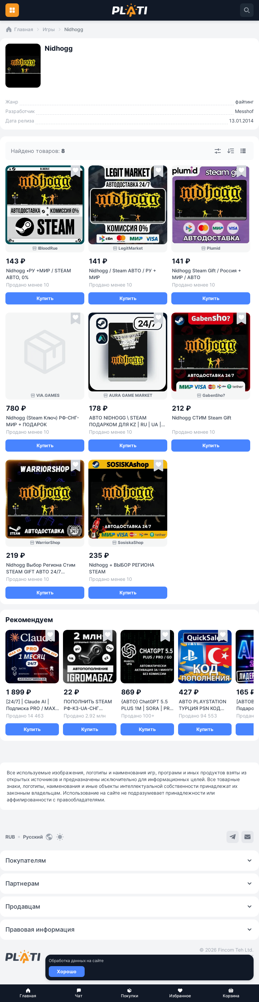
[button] (28, 993)
